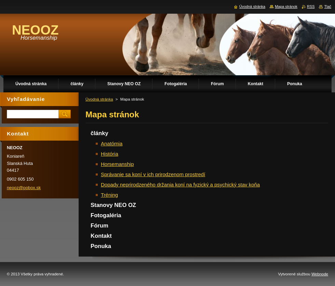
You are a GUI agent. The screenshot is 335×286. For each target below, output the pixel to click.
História (109, 154)
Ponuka (101, 246)
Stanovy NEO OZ (113, 205)
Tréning (109, 195)
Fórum (99, 225)
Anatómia (111, 143)
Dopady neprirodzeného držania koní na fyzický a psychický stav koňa (180, 184)
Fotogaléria (106, 215)
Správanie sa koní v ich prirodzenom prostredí (153, 174)
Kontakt (101, 236)
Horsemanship (117, 164)
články (99, 133)
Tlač (327, 6)
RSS (310, 6)
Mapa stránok (286, 6)
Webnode (319, 274)
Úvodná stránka (99, 99)
